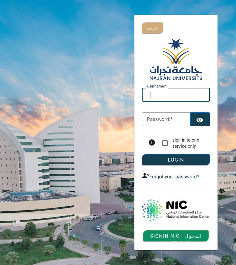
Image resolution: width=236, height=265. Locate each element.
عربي (152, 27)
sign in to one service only (185, 143)
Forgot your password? (174, 177)
